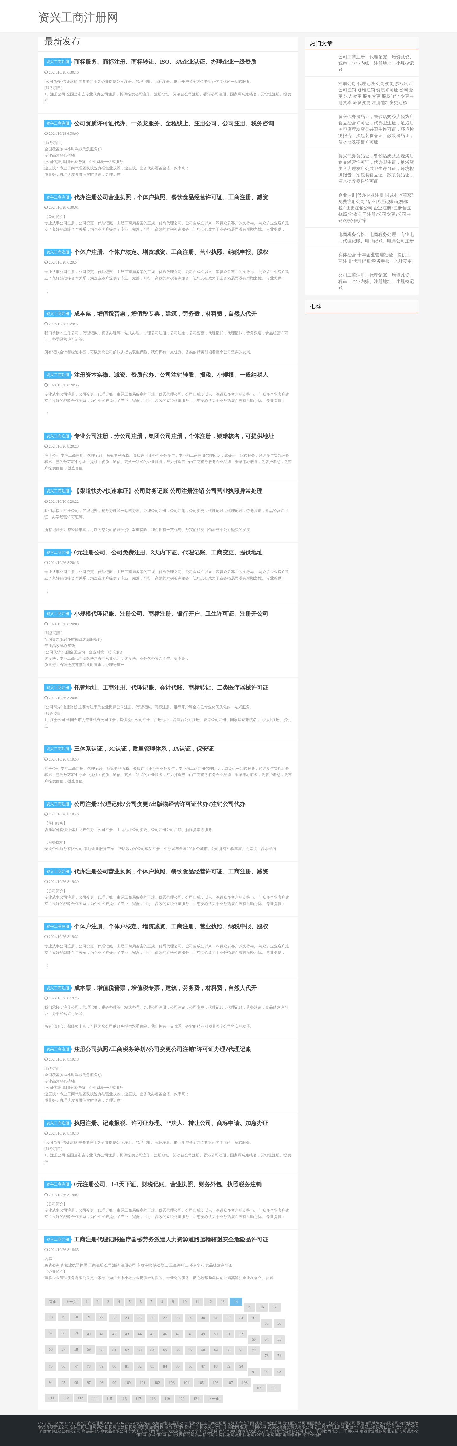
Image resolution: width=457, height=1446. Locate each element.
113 (80, 1398)
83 (152, 1366)
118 (153, 1399)
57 (63, 1349)
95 (63, 1382)
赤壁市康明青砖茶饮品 (238, 1431)
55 (279, 1339)
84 (165, 1366)
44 (140, 1334)
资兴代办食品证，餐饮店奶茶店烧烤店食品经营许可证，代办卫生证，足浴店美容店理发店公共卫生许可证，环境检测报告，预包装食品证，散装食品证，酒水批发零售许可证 (376, 129)
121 (196, 1399)
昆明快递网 (244, 1434)
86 (190, 1366)
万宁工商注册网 (204, 1431)
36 (279, 1323)
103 (172, 1382)
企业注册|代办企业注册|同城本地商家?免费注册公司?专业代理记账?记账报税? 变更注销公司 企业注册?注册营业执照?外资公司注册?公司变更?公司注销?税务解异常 (375, 208)
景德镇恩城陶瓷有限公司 (378, 1423)
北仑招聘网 (396, 1431)
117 (138, 1399)
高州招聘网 (106, 1427)
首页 (52, 1301)
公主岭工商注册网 (329, 1427)
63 (140, 1350)
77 (76, 1366)
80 (114, 1366)
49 (203, 1334)
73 (266, 1355)
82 (140, 1366)
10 (185, 1301)
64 (152, 1350)
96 (76, 1382)
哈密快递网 (264, 1434)
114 (95, 1399)
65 (165, 1350)
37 (51, 1333)
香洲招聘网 (126, 1427)
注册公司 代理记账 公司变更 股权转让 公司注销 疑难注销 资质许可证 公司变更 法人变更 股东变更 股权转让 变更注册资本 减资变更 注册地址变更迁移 (376, 93)
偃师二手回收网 (253, 1427)
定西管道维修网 (373, 1431)
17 (275, 1307)
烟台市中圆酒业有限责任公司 (370, 1427)
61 (114, 1350)
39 (76, 1333)
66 (178, 1350)
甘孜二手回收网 (317, 1431)
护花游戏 (192, 1423)
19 (63, 1317)
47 (178, 1334)
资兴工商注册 (58, 62)
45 (152, 1334)
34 (254, 1318)
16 (262, 1307)
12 (210, 1301)
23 (114, 1318)
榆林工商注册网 (83, 1427)
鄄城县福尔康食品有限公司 (104, 1431)
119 (167, 1399)
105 (201, 1382)
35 (266, 1323)
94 (51, 1382)
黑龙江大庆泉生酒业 (173, 1431)
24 (127, 1318)
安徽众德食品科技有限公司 (290, 1427)
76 (63, 1366)
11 (197, 1301)
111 (51, 1398)
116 (124, 1399)
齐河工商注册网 (240, 1423)
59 (89, 1349)
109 (259, 1388)
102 (157, 1382)
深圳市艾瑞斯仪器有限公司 (280, 1431)
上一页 (71, 1301)
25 (140, 1318)
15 (249, 1307)
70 (228, 1350)
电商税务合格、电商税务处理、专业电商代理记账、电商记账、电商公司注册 (376, 237)
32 (228, 1318)
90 (241, 1366)
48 (190, 1334)
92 (266, 1372)
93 (279, 1372)
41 (101, 1334)
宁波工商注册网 (141, 1431)
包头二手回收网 (345, 1431)
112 (66, 1398)
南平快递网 (312, 1434)
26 (152, 1318)
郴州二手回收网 (225, 1427)
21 (89, 1317)
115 (109, 1399)
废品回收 (175, 1423)
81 (127, 1366)
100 (128, 1382)
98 (101, 1382)
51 (228, 1334)
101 (142, 1382)
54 (266, 1339)
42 (114, 1334)
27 (165, 1318)
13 (223, 1301)
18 (51, 1317)
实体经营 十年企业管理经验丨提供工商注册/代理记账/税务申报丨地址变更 (375, 258)
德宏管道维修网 (150, 1427)
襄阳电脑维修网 (288, 1434)
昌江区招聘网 (293, 1423)
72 (254, 1350)
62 (127, 1350)
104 (186, 1382)
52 (241, 1334)
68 (203, 1350)
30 (203, 1318)
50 (216, 1334)
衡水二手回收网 (198, 1427)
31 (216, 1318)
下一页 (214, 1399)
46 (165, 1334)
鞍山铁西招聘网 (181, 1434)
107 (230, 1382)
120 (182, 1399)
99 (114, 1382)
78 (89, 1366)
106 (215, 1382)
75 (51, 1366)
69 (216, 1350)
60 (101, 1350)
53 (254, 1339)
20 (76, 1317)
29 (190, 1318)
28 (178, 1318)
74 (279, 1355)
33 (241, 1318)
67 (190, 1350)
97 (89, 1382)
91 (254, 1372)
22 (101, 1317)
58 (76, 1349)
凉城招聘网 (157, 1434)
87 (203, 1366)
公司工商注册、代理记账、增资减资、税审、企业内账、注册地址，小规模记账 (376, 63)
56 (51, 1349)
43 (127, 1334)
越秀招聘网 (174, 1427)
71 (241, 1350)
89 (228, 1366)
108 (245, 1382)
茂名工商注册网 (268, 1423)
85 (178, 1366)
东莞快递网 (224, 1434)
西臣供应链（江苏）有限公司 (331, 1423)
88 (216, 1366)
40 (89, 1334)
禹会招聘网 (204, 1434)
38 (63, 1333)
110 (274, 1388)
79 (101, 1366)
